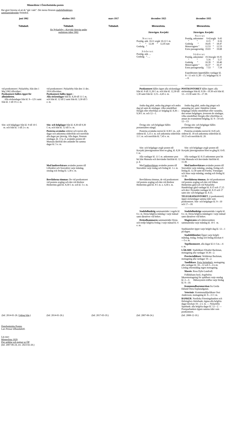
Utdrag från (24, 315)
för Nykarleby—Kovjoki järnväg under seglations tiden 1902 (68, 31)
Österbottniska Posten (11, 326)
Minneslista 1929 (9, 339)
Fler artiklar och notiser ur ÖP (15, 342)
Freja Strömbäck (205, 262)
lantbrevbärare (151, 165)
